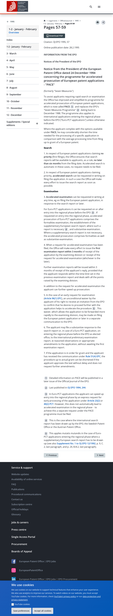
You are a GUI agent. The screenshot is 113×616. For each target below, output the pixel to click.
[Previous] (51, 455)
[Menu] (99, 6)
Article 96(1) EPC (53, 298)
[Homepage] (45, 21)
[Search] (91, 6)
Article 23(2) (93, 400)
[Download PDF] (54, 36)
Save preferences (21, 610)
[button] (23, 123)
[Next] (99, 455)
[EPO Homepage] (17, 7)
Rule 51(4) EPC (93, 356)
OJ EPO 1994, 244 (76, 387)
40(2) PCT (49, 404)
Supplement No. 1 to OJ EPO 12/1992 (76, 443)
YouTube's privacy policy (65, 596)
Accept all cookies (42, 610)
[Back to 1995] (23, 21)
